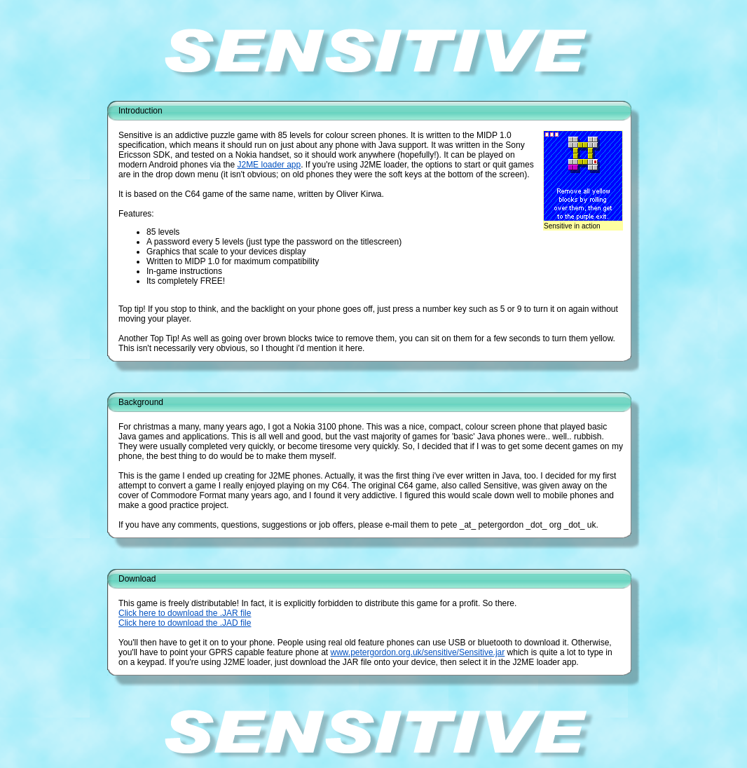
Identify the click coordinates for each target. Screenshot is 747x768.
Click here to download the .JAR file (184, 613)
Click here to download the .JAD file (184, 623)
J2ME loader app (269, 165)
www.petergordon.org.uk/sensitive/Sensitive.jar (417, 652)
